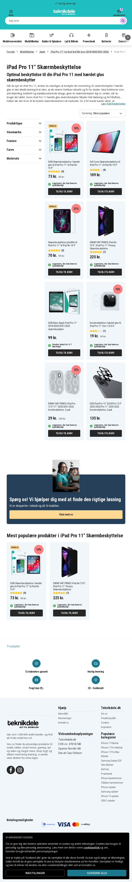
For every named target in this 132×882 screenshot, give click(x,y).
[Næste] (128, 37)
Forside (11, 51)
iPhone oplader (108, 787)
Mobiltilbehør (32, 38)
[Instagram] (20, 770)
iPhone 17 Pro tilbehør (112, 747)
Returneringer (64, 718)
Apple (42, 51)
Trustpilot (13, 646)
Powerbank (89, 38)
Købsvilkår (63, 713)
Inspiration (106, 727)
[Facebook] (11, 770)
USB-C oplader (108, 800)
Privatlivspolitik (108, 718)
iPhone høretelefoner (111, 778)
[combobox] (66, 20)
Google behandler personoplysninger (37, 851)
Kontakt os (63, 722)
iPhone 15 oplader (110, 796)
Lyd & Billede (71, 38)
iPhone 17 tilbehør (110, 743)
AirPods (105, 769)
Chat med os (66, 514)
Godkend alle (97, 873)
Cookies (105, 722)
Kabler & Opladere (51, 38)
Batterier (106, 38)
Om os (104, 713)
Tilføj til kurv (64, 191)
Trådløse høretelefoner (112, 782)
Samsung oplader (109, 791)
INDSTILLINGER (35, 873)
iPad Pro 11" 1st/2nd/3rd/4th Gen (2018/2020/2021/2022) (79, 51)
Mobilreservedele (12, 38)
